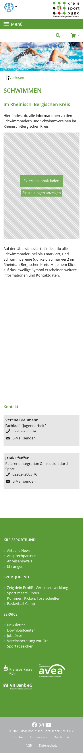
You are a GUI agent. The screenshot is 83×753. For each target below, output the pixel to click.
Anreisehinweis (19, 561)
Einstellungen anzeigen (41, 192)
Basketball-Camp (21, 603)
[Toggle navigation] (41, 24)
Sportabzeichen (20, 646)
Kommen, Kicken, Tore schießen (33, 598)
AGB (29, 745)
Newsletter (16, 624)
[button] (59, 35)
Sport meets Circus (23, 593)
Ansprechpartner (21, 555)
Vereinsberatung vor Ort (27, 640)
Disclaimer (61, 737)
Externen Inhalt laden (41, 180)
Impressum (38, 737)
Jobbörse (14, 635)
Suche (18, 737)
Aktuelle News (18, 550)
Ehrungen (15, 566)
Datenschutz (48, 745)
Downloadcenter (21, 630)
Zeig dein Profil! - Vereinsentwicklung (37, 587)
